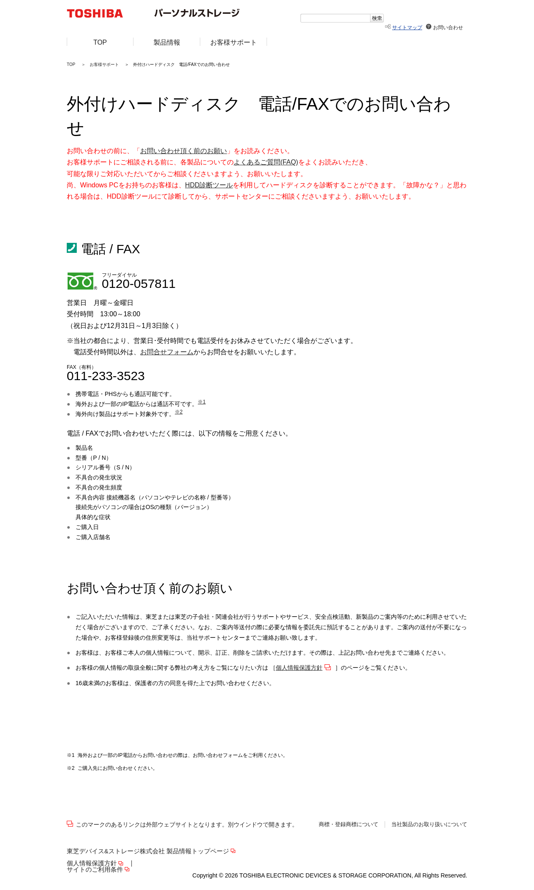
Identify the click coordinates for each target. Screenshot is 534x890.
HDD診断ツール (209, 185)
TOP (71, 64)
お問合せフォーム (167, 351)
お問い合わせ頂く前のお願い (183, 150)
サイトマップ (407, 27)
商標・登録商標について (348, 824)
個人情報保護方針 (299, 667)
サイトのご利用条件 (95, 870)
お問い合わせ (448, 27)
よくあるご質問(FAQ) (266, 162)
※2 (179, 412)
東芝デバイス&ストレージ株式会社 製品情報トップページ (148, 851)
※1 (202, 402)
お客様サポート (104, 64)
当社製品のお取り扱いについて (429, 824)
